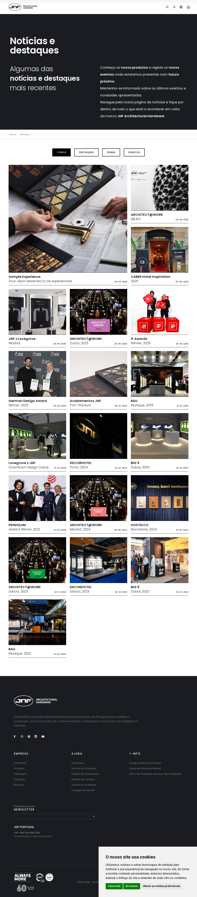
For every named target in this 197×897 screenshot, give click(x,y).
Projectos (19, 779)
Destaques (86, 152)
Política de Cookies (82, 779)
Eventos (134, 152)
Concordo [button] (114, 886)
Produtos (19, 768)
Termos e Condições (83, 768)
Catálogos (20, 774)
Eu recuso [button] (132, 886)
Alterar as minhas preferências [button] (161, 886)
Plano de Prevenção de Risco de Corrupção (155, 774)
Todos (61, 152)
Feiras (111, 152)
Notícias (25, 134)
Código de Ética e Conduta (145, 763)
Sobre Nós (20, 763)
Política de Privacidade (85, 774)
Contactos (77, 763)
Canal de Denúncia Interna (145, 768)
